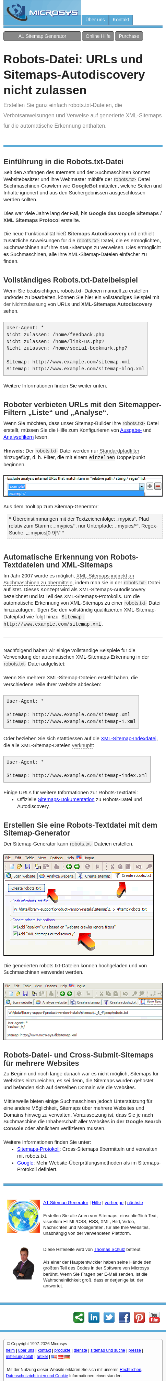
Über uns (95, 19)
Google (25, 1163)
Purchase (129, 36)
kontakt (44, 1350)
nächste (135, 1202)
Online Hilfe (98, 36)
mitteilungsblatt (19, 1356)
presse (135, 1350)
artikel (42, 1356)
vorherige (114, 1202)
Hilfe (96, 1202)
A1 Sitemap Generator (42, 36)
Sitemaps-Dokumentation (66, 799)
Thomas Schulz (109, 1249)
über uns (26, 1350)
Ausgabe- (131, 430)
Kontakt (121, 19)
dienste (80, 1350)
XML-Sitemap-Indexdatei (128, 738)
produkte (63, 1350)
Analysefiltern (18, 437)
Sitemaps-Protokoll (38, 1149)
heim (10, 1350)
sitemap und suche (108, 1350)
